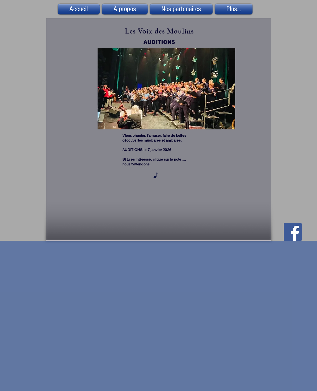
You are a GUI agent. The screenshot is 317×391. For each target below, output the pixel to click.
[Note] (156, 175)
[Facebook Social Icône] (293, 232)
